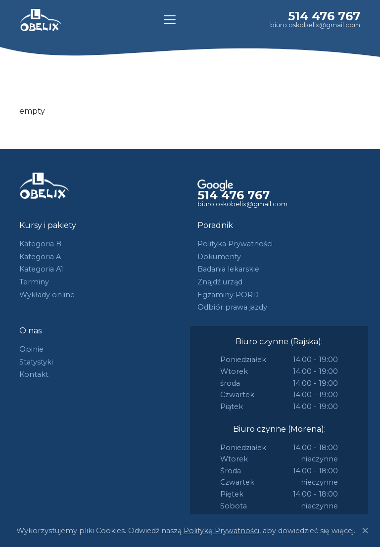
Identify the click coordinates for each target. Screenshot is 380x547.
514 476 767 (324, 16)
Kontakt (33, 374)
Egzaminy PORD (228, 294)
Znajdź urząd (219, 281)
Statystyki (36, 362)
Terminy (34, 281)
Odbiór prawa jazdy (232, 307)
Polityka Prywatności (235, 243)
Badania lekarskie (228, 269)
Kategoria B (40, 243)
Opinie (31, 349)
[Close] (365, 531)
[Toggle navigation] (169, 19)
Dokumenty (219, 256)
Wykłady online (47, 294)
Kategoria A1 (41, 269)
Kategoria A (40, 256)
